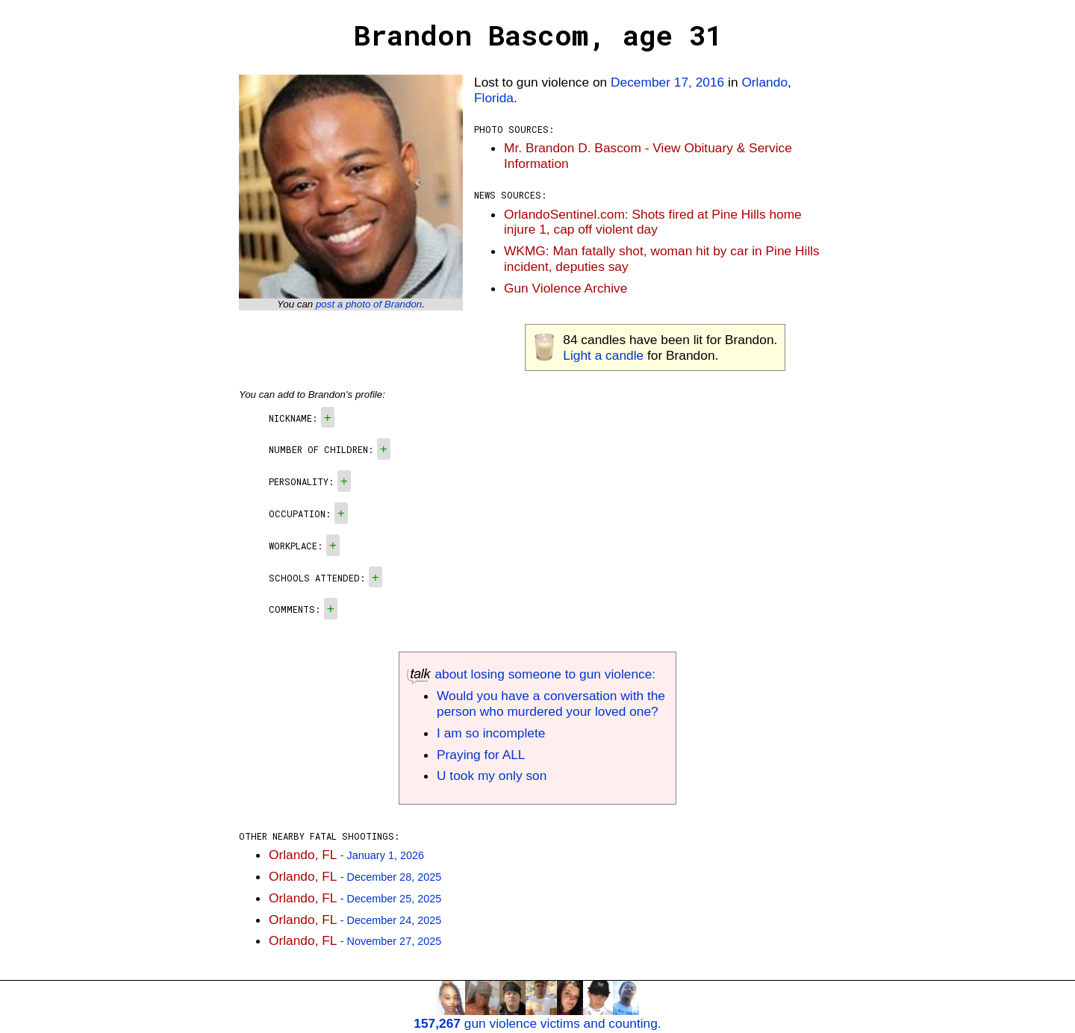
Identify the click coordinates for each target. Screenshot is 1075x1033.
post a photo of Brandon (369, 304)
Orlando (764, 82)
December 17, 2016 (667, 82)
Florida (494, 97)
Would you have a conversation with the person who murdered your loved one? (551, 703)
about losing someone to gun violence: (531, 674)
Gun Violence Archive (565, 288)
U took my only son (491, 775)
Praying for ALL (481, 754)
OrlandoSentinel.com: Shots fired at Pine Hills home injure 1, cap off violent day (653, 222)
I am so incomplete (491, 732)
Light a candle (603, 355)
